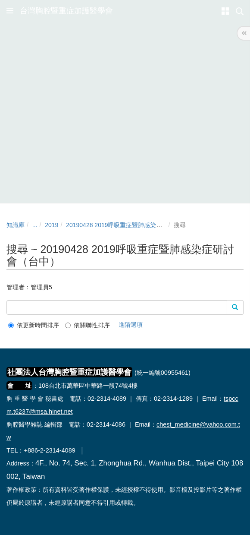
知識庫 (15, 225)
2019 (51, 225)
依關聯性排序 (87, 325)
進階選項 (131, 324)
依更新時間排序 (33, 325)
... (35, 225)
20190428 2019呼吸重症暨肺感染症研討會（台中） (135, 225)
